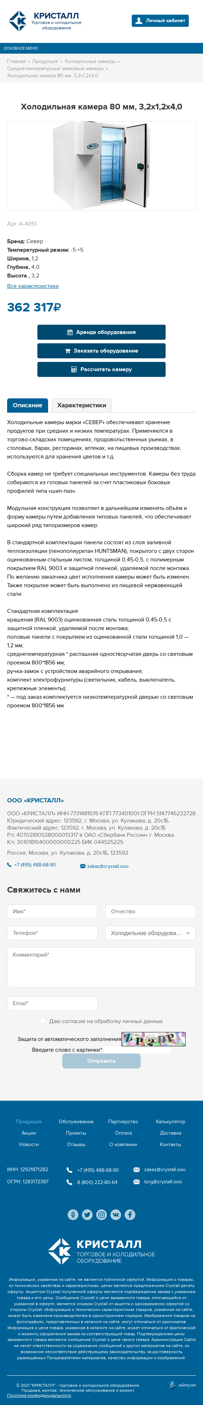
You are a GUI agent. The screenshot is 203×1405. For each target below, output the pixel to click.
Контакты (170, 1144)
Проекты (76, 1133)
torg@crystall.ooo (163, 1182)
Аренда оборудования (101, 332)
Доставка (170, 1133)
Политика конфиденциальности (39, 1395)
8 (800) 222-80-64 (97, 1182)
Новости (29, 1144)
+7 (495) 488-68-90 (35, 865)
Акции (29, 1133)
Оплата (123, 1133)
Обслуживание (76, 1122)
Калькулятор (170, 1122)
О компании (123, 1144)
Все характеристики (33, 286)
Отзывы (76, 1144)
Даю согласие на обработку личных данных (101, 1021)
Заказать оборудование (101, 350)
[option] (101, 166)
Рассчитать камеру (101, 369)
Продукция (29, 1122)
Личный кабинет (165, 21)
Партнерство (123, 1122)
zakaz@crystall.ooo (108, 866)
